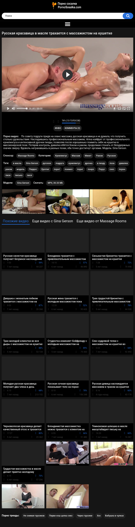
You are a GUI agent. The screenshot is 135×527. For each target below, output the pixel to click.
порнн (122, 169)
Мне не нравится (58, 121)
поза (112, 163)
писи (7, 175)
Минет (88, 155)
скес (112, 169)
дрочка (88, 163)
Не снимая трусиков (33, 515)
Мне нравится (54, 121)
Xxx (99, 515)
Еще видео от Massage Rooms (101, 221)
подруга (60, 163)
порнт (57, 169)
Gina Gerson (32, 163)
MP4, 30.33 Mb (55, 183)
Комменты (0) (72, 128)
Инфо (58, 128)
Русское (111, 155)
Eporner (45, 169)
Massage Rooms (26, 155)
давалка (123, 163)
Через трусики (84, 515)
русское (47, 163)
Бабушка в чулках (114, 515)
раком (8, 169)
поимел (69, 169)
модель (21, 169)
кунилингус (74, 163)
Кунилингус (61, 155)
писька (18, 175)
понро (91, 169)
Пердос (33, 169)
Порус (102, 169)
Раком (99, 155)
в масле (17, 163)
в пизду (101, 163)
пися (29, 175)
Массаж (76, 155)
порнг (80, 169)
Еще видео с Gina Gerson (52, 221)
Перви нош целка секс (61, 515)
